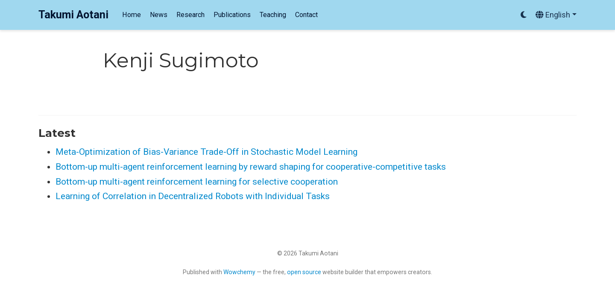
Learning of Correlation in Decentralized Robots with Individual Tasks (193, 196)
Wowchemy (239, 272)
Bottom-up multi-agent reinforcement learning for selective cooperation (197, 182)
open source (304, 272)
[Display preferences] (524, 15)
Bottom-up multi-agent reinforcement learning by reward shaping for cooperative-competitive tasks (251, 167)
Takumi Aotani (73, 15)
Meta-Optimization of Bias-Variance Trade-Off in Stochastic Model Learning (206, 152)
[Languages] (556, 15)
